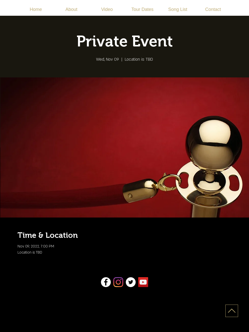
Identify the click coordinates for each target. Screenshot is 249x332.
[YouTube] (143, 282)
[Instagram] (118, 282)
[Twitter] (131, 282)
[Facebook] (106, 282)
